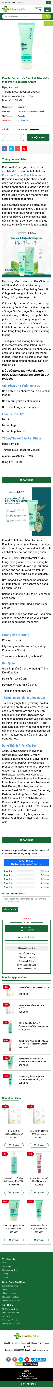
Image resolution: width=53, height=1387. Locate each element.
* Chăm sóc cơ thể (36, 111)
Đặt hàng (38, 137)
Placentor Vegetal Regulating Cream (23, 175)
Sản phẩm (7, 1305)
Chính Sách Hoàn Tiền (26, 969)
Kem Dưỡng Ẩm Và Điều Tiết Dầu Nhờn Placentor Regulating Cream (25, 80)
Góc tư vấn (6, 1266)
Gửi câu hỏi (10, 909)
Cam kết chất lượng (26, 953)
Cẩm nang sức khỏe (10, 1270)
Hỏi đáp (5, 1274)
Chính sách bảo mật (26, 957)
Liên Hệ (5, 1277)
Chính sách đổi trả (26, 961)
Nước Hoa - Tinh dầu (10, 1320)
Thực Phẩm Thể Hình (10, 1313)
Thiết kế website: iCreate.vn (26, 1379)
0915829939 (20, 2)
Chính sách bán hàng (13, 1282)
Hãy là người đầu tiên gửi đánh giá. (26, 862)
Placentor (21, 116)
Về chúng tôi (9, 1259)
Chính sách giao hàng (26, 965)
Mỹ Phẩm (6, 1316)
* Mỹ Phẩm (22, 111)
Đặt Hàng (26, 480)
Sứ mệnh (5, 1263)
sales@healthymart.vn (39, 1350)
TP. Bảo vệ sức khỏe (10, 1309)
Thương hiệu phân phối (11, 1324)
